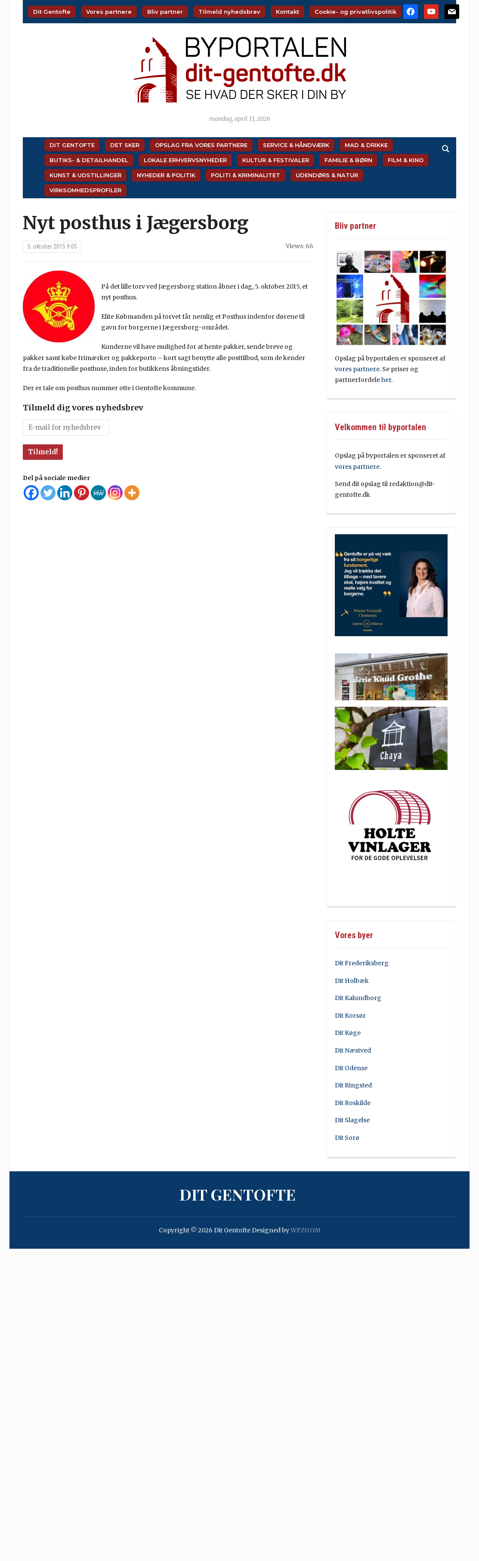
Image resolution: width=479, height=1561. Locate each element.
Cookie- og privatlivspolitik (355, 11)
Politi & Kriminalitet (245, 175)
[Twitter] (48, 492)
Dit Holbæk (352, 981)
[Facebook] (31, 492)
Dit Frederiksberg (362, 963)
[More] (131, 492)
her (386, 380)
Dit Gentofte (52, 11)
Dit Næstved (353, 1050)
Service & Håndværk (296, 145)
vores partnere (357, 369)
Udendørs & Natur (327, 175)
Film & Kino (405, 160)
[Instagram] (115, 492)
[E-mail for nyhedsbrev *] (66, 427)
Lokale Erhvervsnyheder (185, 160)
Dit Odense (351, 1068)
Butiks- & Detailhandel (88, 160)
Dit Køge (348, 1033)
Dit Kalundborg (358, 998)
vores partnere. (358, 467)
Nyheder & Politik (166, 175)
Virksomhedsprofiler (85, 190)
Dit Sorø (347, 1138)
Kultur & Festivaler (275, 160)
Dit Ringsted (353, 1085)
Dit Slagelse (352, 1120)
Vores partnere (109, 11)
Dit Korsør (350, 1015)
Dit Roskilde (353, 1103)
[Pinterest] (81, 492)
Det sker (124, 145)
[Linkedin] (64, 492)
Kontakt (287, 11)
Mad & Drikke (366, 145)
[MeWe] (98, 492)
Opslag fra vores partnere (201, 145)
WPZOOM (305, 1230)
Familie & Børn (348, 160)
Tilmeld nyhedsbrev (229, 11)
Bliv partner (165, 11)
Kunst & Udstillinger (85, 175)
